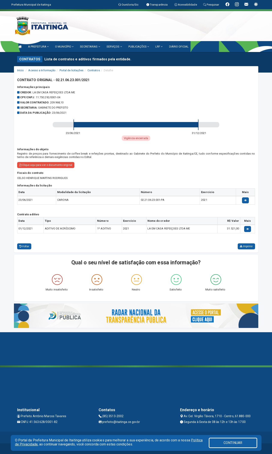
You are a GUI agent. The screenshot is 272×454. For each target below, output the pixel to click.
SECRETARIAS (90, 46)
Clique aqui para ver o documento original (45, 165)
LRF (159, 46)
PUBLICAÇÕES (138, 46)
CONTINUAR (233, 443)
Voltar (24, 246)
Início (20, 70)
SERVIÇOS (114, 46)
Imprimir (246, 246)
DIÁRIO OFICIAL (179, 46)
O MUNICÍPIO (64, 46)
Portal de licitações (72, 70)
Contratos (93, 70)
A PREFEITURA (38, 46)
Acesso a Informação (42, 70)
